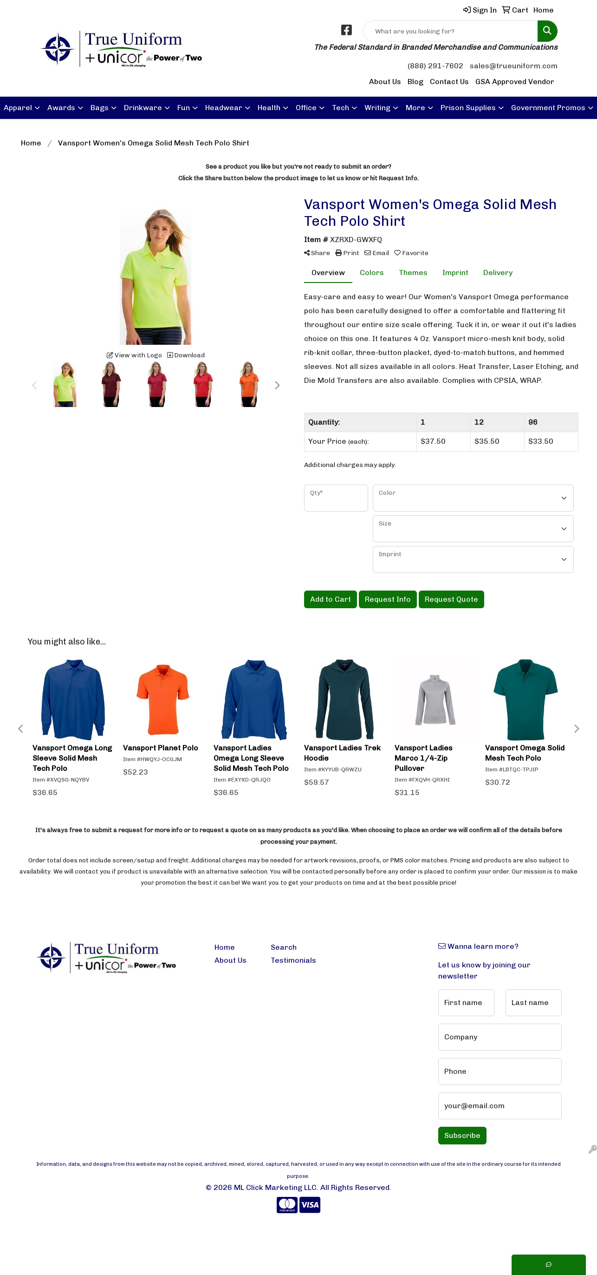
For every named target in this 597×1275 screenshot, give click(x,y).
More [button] (415, 107)
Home (224, 947)
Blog (415, 81)
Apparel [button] (18, 107)
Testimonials (293, 960)
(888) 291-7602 (435, 65)
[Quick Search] (450, 31)
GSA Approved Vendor (514, 81)
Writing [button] (377, 107)
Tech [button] (340, 107)
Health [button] (269, 107)
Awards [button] (61, 107)
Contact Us (449, 81)
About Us (385, 81)
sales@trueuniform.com (514, 65)
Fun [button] (183, 107)
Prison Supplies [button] (468, 107)
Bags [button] (100, 107)
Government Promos (548, 107)
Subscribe (462, 1135)
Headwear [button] (223, 107)
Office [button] (306, 107)
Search (284, 947)
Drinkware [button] (143, 107)
